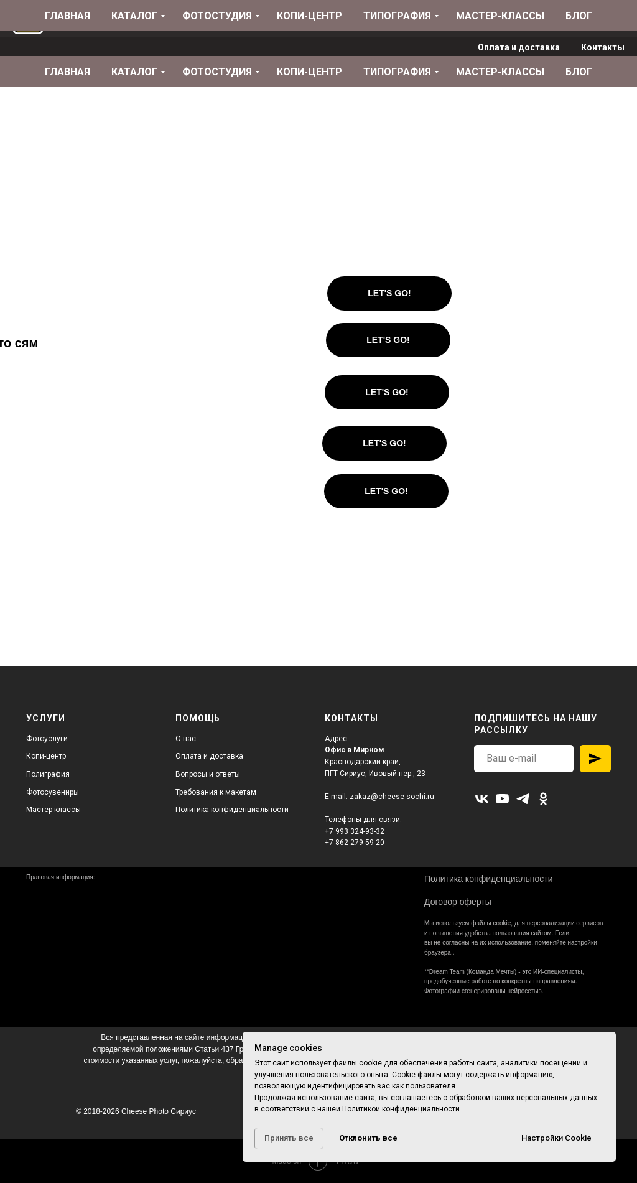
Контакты (603, 47)
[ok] (543, 799)
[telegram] (523, 799)
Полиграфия (48, 774)
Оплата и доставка (519, 47)
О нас (185, 738)
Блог (578, 72)
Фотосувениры (52, 792)
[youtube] (502, 799)
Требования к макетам (215, 792)
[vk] (482, 799)
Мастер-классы (500, 72)
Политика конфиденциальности (232, 809)
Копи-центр (309, 72)
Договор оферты (457, 902)
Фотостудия (217, 72)
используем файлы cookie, (474, 923)
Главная (67, 72)
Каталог (134, 72)
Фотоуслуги (47, 738)
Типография (397, 72)
